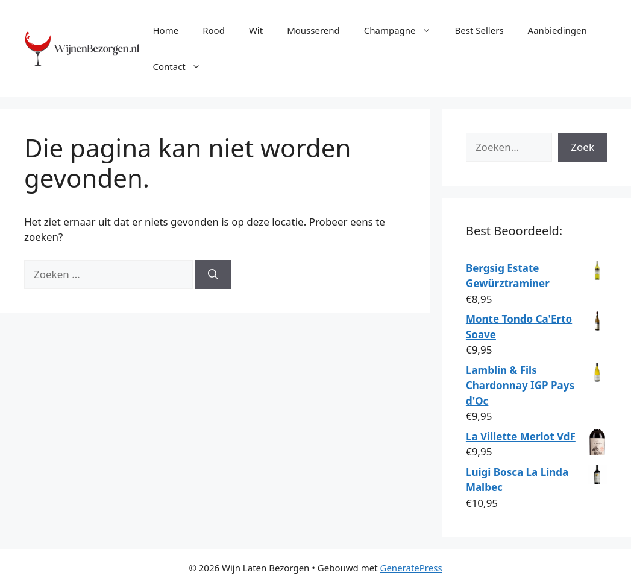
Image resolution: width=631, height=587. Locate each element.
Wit (256, 30)
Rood (213, 30)
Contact (182, 66)
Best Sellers (479, 30)
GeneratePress (411, 568)
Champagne (403, 30)
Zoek (582, 147)
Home (165, 30)
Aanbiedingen (557, 30)
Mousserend (313, 30)
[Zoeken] (213, 274)
